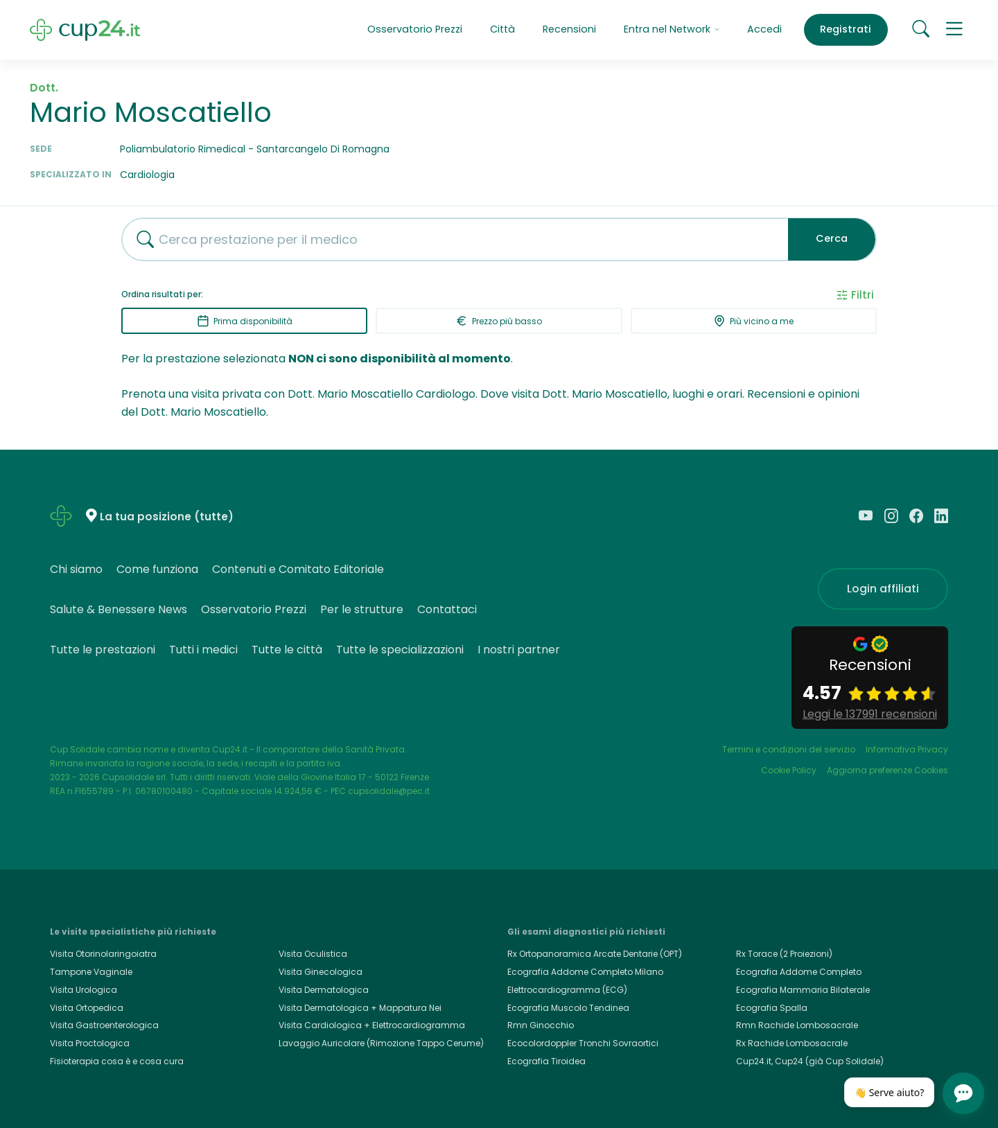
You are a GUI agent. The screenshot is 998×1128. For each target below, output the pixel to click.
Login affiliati (883, 589)
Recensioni (569, 29)
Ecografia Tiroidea (546, 1061)
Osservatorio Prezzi (414, 29)
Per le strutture (361, 609)
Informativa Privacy (907, 749)
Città (502, 29)
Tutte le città (287, 650)
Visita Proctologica (90, 1043)
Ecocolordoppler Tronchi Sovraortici (582, 1043)
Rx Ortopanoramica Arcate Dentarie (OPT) (594, 954)
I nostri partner (519, 650)
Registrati (845, 29)
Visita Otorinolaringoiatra (103, 954)
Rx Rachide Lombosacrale (792, 1043)
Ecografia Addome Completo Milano (585, 972)
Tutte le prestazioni (102, 650)
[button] (954, 30)
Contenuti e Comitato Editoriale (298, 569)
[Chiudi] (927, 1081)
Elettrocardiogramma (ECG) (567, 990)
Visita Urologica (83, 990)
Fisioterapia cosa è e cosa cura (117, 1061)
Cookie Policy (788, 770)
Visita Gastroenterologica (104, 1025)
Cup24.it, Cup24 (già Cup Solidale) (810, 1061)
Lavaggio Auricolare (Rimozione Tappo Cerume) (381, 1043)
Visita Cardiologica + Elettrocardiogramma (372, 1025)
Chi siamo (76, 569)
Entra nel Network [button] (671, 29)
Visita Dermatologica (324, 990)
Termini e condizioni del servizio (788, 749)
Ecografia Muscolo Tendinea (568, 1008)
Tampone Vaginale (91, 972)
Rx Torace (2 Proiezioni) (784, 954)
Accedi (764, 29)
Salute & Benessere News (118, 609)
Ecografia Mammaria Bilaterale (803, 990)
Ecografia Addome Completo (798, 972)
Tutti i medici (203, 650)
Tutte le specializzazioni (400, 650)
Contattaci (447, 609)
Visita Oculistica (313, 954)
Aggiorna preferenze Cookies (887, 770)
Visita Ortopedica (86, 1008)
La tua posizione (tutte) (167, 516)
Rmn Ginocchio (540, 1025)
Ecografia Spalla (771, 1008)
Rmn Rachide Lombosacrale (797, 1025)
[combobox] (450, 239)
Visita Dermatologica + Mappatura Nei (360, 1008)
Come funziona (157, 569)
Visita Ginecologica (320, 972)
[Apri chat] (963, 1093)
